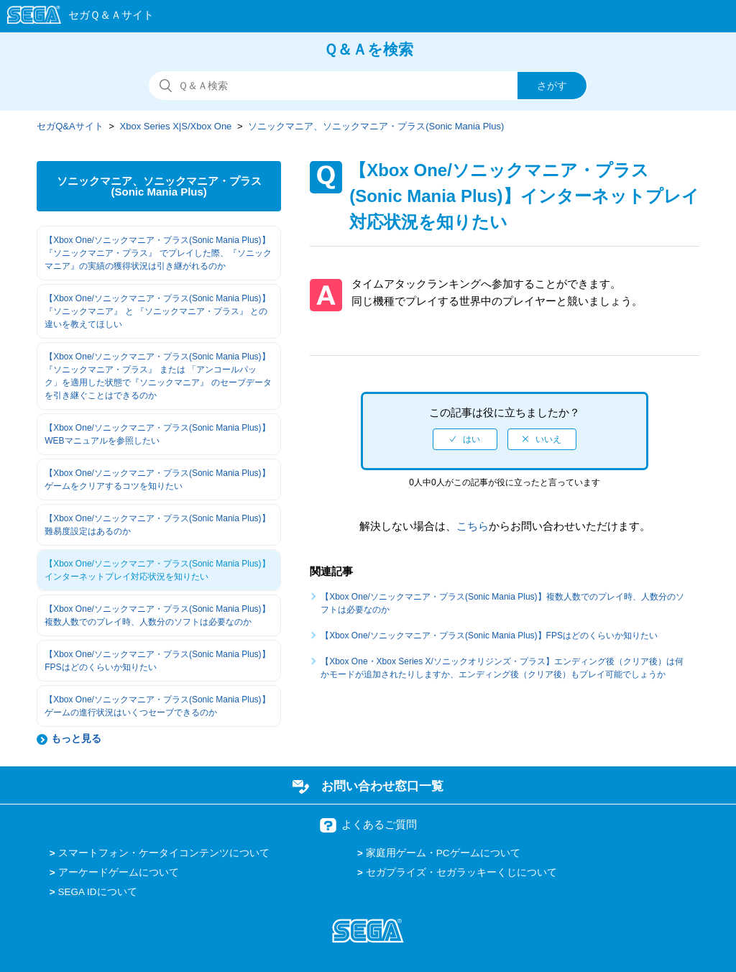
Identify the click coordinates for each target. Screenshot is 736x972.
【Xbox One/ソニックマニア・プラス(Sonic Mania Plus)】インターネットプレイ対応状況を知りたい (157, 570)
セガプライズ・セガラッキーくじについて (461, 872)
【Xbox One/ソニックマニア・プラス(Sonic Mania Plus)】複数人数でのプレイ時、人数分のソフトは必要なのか (157, 615)
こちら (472, 526)
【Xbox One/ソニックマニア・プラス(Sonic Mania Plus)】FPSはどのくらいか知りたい (157, 660)
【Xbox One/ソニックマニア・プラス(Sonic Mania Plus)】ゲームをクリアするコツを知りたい (157, 479)
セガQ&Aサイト (70, 126)
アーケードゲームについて (118, 872)
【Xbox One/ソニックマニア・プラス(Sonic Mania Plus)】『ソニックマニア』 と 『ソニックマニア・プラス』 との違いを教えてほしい (157, 311)
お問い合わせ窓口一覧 (382, 785)
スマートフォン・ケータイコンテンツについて (164, 853)
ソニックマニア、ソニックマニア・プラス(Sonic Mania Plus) (376, 126)
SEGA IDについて (97, 891)
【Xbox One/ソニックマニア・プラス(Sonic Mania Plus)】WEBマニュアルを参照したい (157, 434)
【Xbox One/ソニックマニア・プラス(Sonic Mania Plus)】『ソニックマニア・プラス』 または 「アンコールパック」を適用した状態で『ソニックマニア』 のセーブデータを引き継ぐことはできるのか (158, 376)
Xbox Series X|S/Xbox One (176, 126)
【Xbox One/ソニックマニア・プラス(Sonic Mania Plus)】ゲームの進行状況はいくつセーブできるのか (157, 705)
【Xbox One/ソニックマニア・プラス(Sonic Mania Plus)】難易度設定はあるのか (157, 524)
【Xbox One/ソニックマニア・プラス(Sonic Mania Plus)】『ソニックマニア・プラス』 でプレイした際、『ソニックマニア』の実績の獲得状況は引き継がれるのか (158, 253)
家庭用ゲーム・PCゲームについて (443, 853)
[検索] (368, 85)
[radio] (465, 439)
